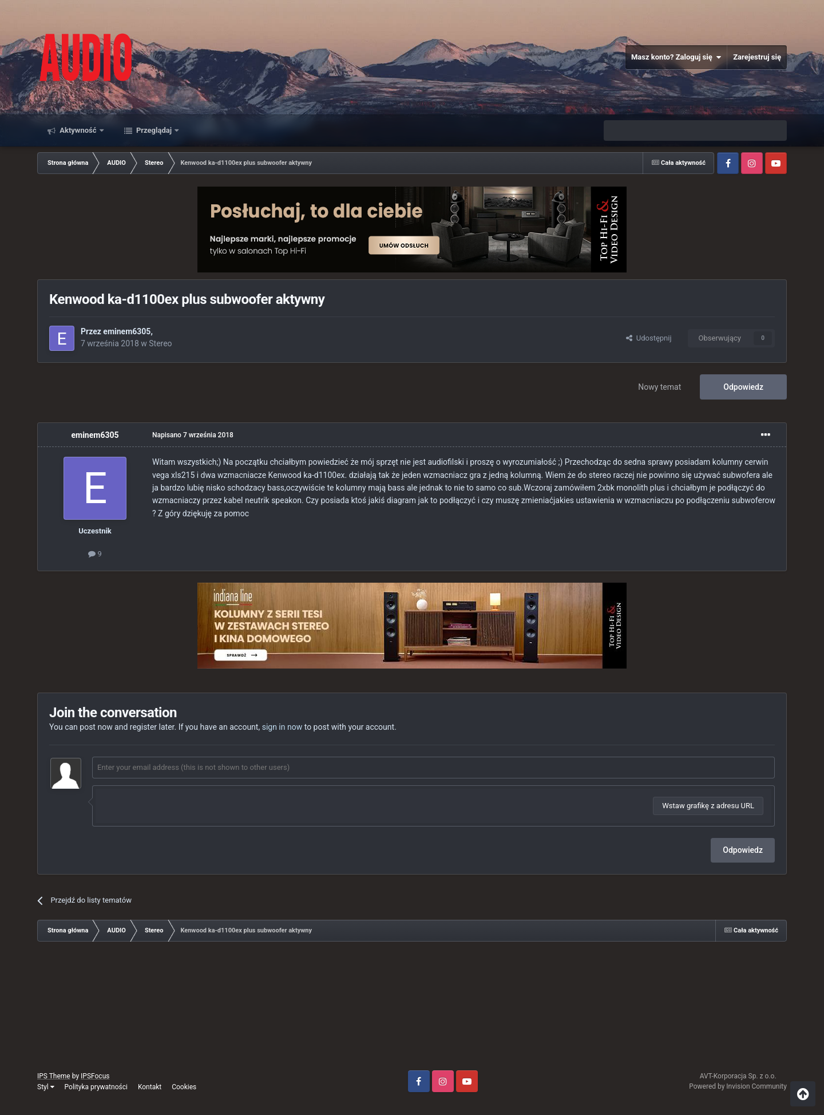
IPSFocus (95, 1076)
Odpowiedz (743, 387)
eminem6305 (126, 331)
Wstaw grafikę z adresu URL (708, 805)
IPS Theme (53, 1076)
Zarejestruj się (757, 57)
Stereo (160, 343)
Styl (45, 1087)
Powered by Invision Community (738, 1086)
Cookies (184, 1087)
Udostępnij (648, 338)
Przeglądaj (154, 130)
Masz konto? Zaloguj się (676, 57)
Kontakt (149, 1087)
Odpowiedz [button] (743, 850)
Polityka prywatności (96, 1087)
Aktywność (78, 130)
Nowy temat (659, 387)
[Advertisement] (412, 1010)
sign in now (282, 727)
